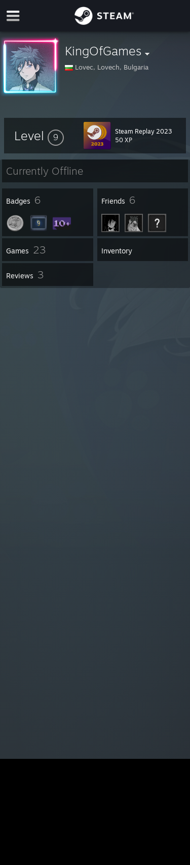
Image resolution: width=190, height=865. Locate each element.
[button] (39, 135)
